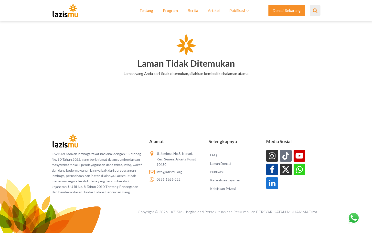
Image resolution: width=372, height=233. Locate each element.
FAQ (213, 155)
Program (170, 10)
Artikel (214, 10)
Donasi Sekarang (287, 10)
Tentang (146, 10)
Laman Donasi (220, 163)
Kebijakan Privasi (223, 188)
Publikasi (237, 10)
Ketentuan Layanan (225, 180)
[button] (186, 80)
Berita (193, 10)
